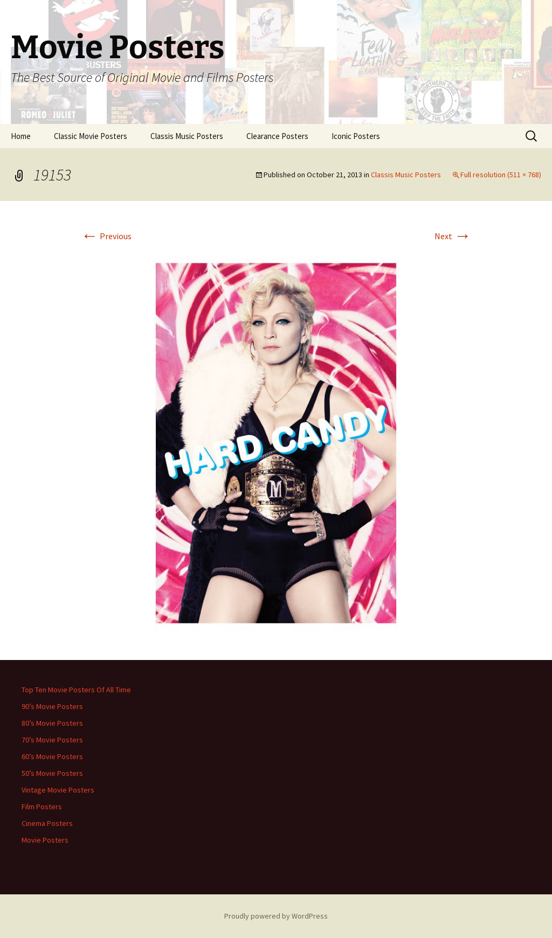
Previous (106, 236)
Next (452, 236)
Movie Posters (45, 840)
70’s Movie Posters (52, 740)
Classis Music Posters (186, 136)
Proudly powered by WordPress (276, 916)
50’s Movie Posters (52, 773)
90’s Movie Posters (52, 706)
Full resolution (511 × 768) (500, 174)
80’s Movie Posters (52, 723)
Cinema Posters (47, 823)
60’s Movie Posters (52, 756)
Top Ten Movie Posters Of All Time (76, 689)
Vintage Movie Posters (58, 790)
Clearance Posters (277, 136)
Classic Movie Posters (90, 136)
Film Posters (42, 806)
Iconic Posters (356, 136)
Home (21, 136)
